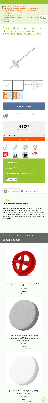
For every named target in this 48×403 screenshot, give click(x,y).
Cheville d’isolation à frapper (13, 16)
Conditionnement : (13, 174)
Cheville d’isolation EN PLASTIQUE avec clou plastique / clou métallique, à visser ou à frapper (22, 11)
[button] (43, 17)
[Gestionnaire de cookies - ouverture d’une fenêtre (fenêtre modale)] (44, 399)
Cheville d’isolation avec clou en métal (16, 14)
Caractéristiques (30, 191)
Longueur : (10, 168)
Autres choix (11, 179)
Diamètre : (10, 162)
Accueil (6, 6)
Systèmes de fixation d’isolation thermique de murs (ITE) (22, 8)
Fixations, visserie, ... (18, 6)
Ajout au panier (24, 139)
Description (11, 191)
